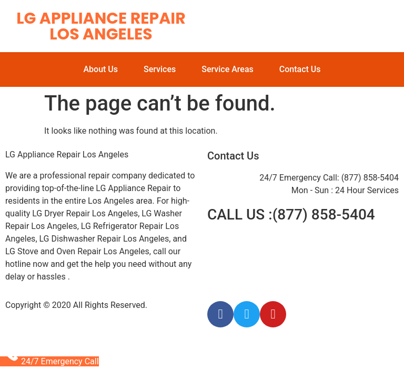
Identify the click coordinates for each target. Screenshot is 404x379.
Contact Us (300, 69)
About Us (100, 69)
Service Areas (227, 69)
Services (160, 69)
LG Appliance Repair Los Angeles (100, 26)
